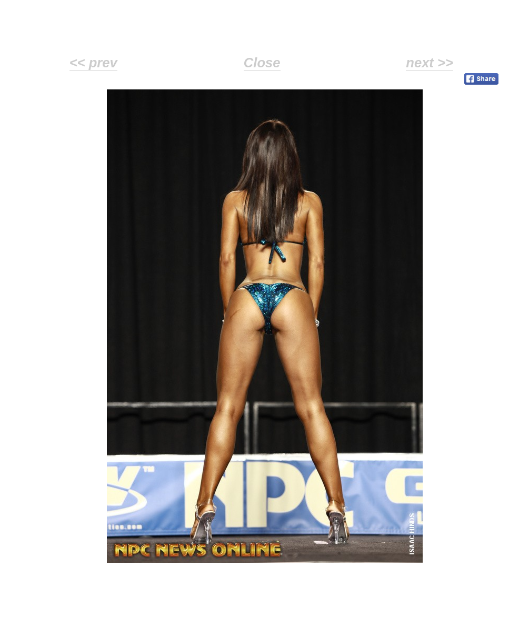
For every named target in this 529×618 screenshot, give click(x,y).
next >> (429, 62)
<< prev (93, 62)
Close (262, 62)
